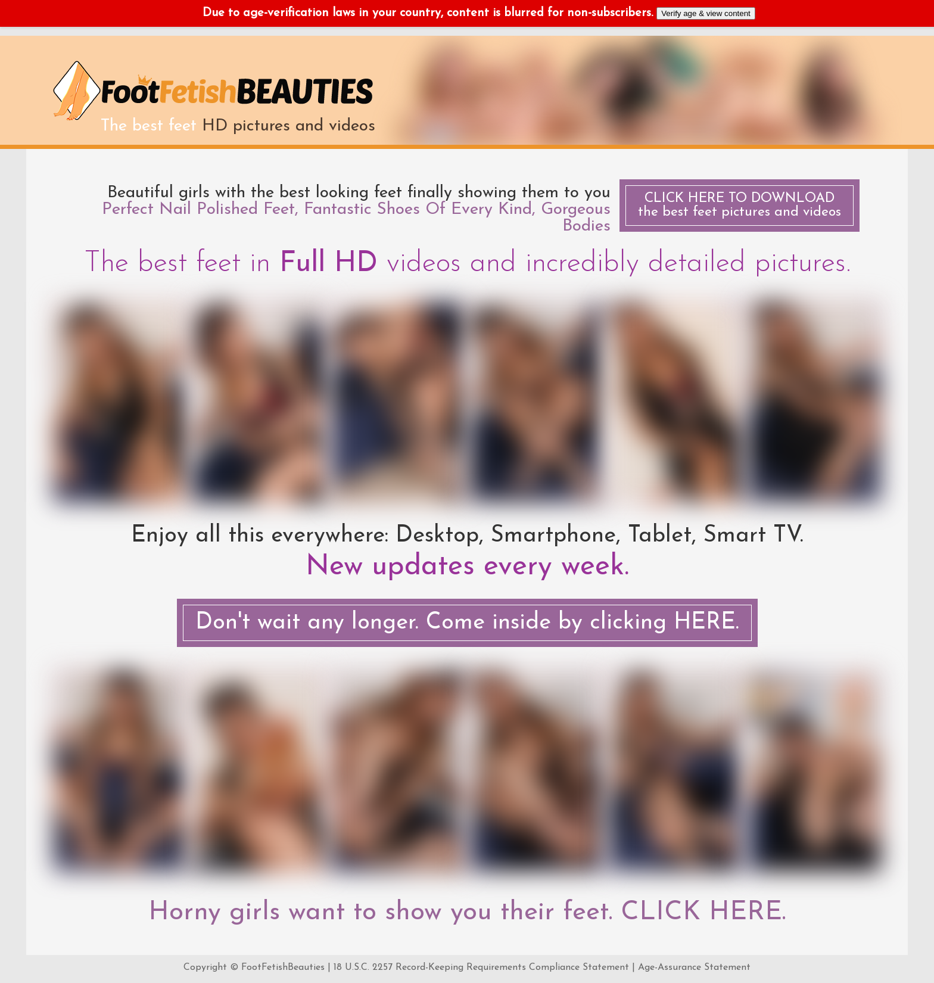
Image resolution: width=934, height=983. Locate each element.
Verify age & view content (706, 13)
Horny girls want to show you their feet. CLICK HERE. (467, 913)
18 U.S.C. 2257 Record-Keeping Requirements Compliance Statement (481, 967)
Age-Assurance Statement (694, 967)
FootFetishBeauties (283, 967)
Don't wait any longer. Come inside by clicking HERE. (467, 622)
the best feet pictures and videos (739, 205)
